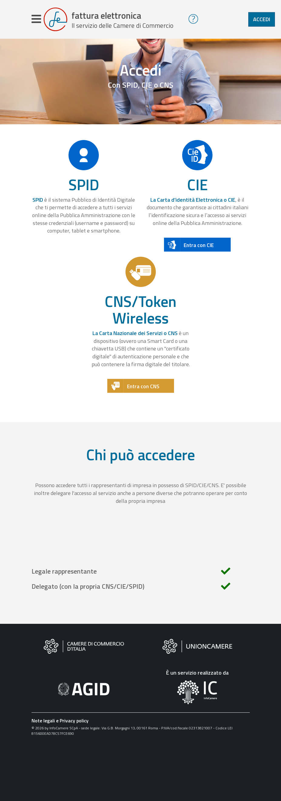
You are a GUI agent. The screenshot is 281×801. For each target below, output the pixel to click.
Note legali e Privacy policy (60, 720)
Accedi (261, 19)
